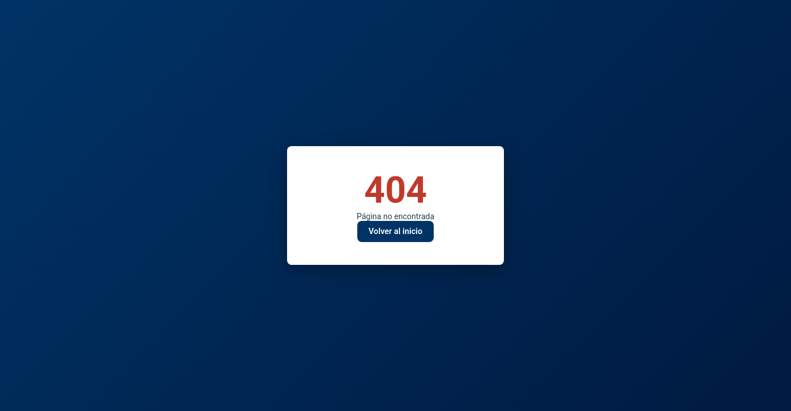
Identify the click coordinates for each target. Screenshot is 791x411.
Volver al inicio (395, 231)
